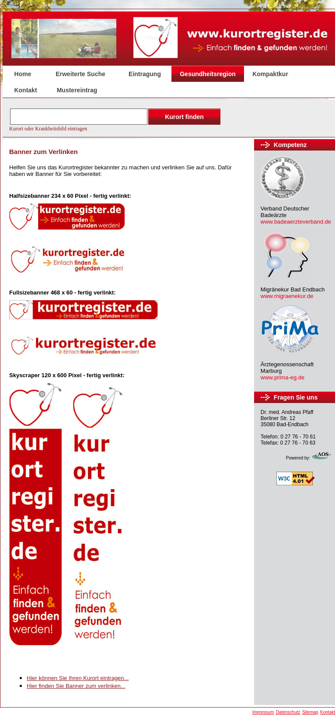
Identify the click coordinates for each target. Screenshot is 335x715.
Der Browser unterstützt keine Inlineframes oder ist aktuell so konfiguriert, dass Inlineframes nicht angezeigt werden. (116, 119)
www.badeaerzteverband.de (296, 221)
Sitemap (310, 712)
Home (22, 73)
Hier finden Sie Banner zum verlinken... (76, 686)
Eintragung (145, 73)
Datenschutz (288, 712)
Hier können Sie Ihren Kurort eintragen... (78, 678)
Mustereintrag (77, 90)
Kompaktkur (270, 73)
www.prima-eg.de (282, 377)
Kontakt (25, 90)
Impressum (263, 712)
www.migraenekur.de (287, 296)
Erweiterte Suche (80, 73)
